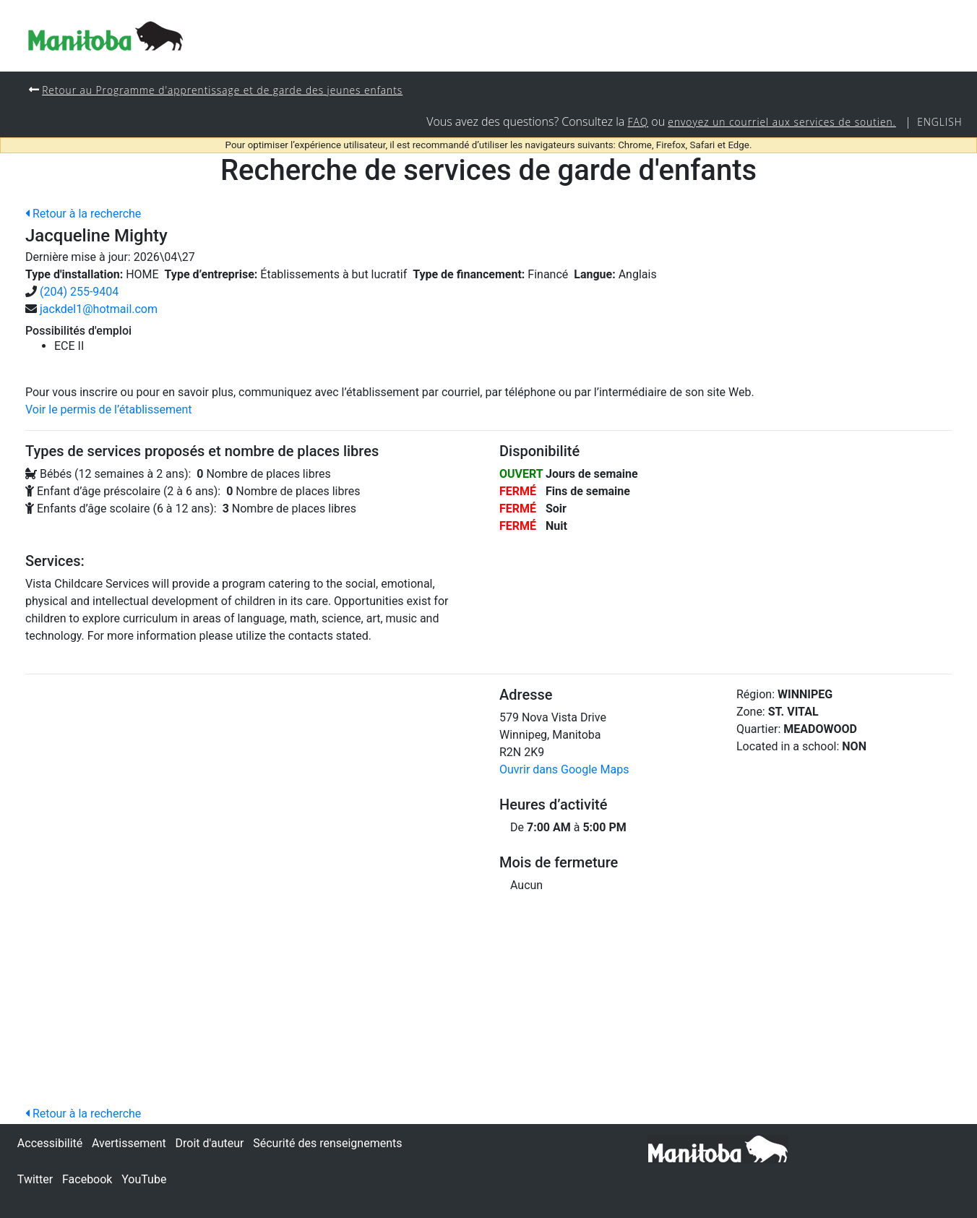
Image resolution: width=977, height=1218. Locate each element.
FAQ (626, 122)
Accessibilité (49, 1143)
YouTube (143, 1179)
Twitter (35, 1179)
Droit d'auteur (210, 1143)
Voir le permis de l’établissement (108, 411)
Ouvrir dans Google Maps (564, 771)
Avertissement (129, 1143)
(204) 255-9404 (79, 293)
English (939, 122)
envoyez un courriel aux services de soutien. (775, 122)
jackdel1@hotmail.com (99, 310)
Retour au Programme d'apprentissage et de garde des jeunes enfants (229, 90)
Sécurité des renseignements (327, 1143)
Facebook (87, 1179)
